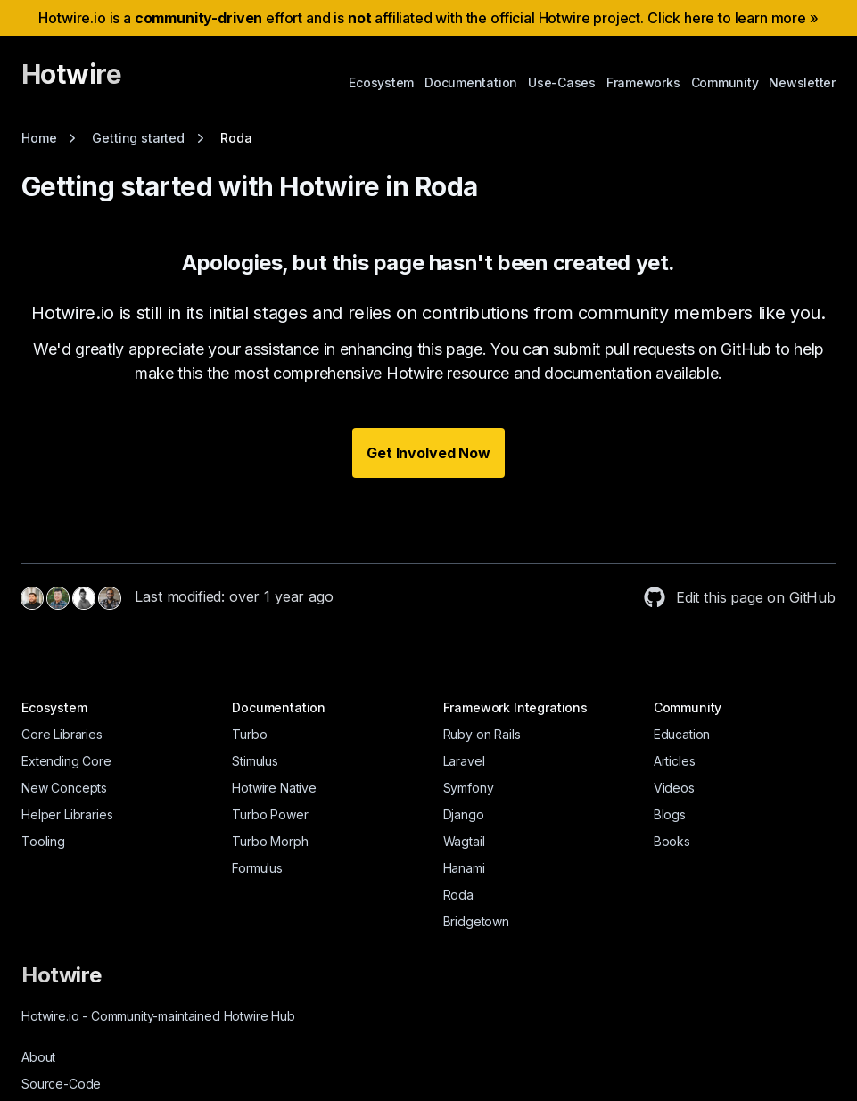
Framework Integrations (515, 707)
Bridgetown (476, 921)
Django (463, 814)
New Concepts (64, 787)
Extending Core (66, 760)
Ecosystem (381, 82)
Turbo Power (270, 814)
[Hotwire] (71, 82)
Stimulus (255, 760)
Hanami (464, 867)
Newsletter (802, 82)
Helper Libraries (66, 814)
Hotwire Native (274, 787)
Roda (458, 894)
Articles (675, 760)
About (38, 1056)
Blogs (670, 814)
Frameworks (643, 82)
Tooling (43, 841)
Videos (674, 787)
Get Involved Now (428, 453)
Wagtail (464, 841)
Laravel (464, 760)
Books (672, 841)
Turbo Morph (270, 841)
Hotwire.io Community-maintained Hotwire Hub (158, 1015)
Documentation (470, 82)
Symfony (468, 787)
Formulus (257, 867)
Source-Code (61, 1083)
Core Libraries (62, 734)
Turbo (249, 734)
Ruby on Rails (482, 734)
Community (725, 82)
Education (682, 734)
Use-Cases (562, 82)
